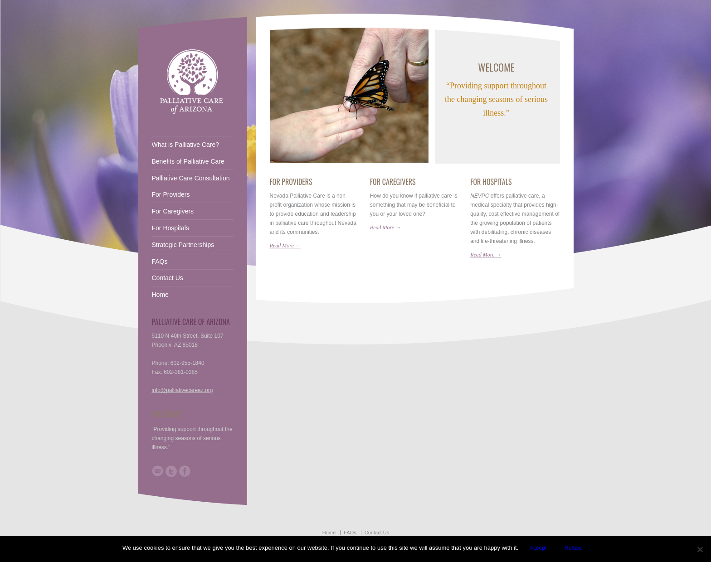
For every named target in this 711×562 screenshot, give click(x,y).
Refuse (573, 548)
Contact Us (167, 277)
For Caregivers (393, 181)
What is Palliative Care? (185, 144)
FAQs (160, 261)
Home (160, 294)
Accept (538, 548)
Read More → (285, 245)
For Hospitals (490, 181)
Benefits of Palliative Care (188, 161)
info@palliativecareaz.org (182, 390)
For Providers (291, 181)
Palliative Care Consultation (191, 178)
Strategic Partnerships (183, 244)
